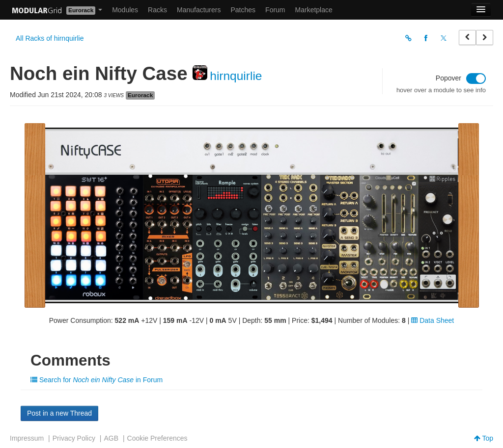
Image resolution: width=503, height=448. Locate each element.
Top (483, 438)
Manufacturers (199, 10)
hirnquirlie (236, 75)
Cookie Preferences (157, 438)
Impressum (27, 438)
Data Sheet (432, 320)
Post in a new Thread (59, 413)
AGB (111, 438)
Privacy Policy (74, 438)
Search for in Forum (96, 380)
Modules (125, 10)
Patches (242, 10)
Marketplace (314, 10)
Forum (275, 10)
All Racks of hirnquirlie (50, 38)
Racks (157, 10)
